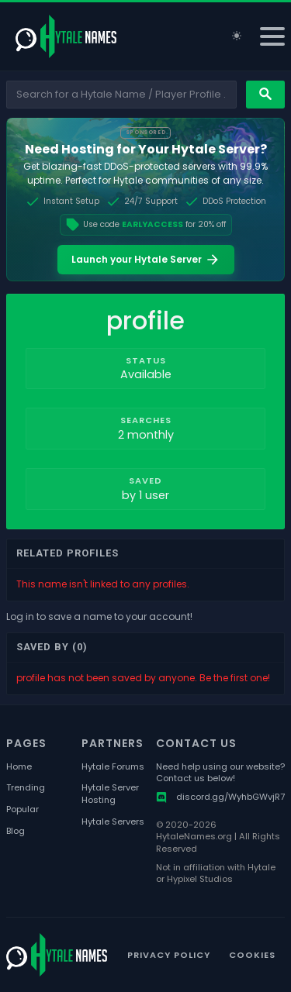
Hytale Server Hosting (110, 794)
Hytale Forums (112, 767)
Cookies (252, 955)
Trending (25, 788)
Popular (22, 809)
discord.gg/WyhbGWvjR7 (220, 797)
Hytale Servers (112, 822)
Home (19, 767)
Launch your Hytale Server (145, 259)
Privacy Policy (168, 955)
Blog (15, 831)
